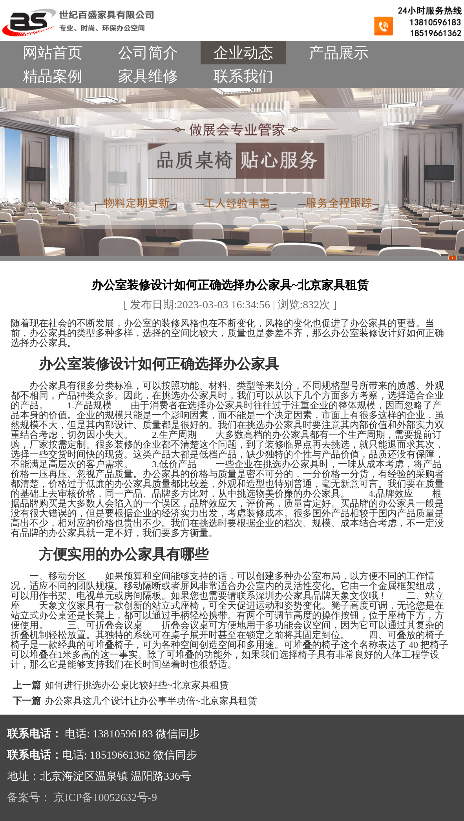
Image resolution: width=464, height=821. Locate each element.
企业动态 (243, 52)
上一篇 (27, 685)
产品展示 (339, 52)
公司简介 (148, 52)
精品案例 (52, 76)
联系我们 (243, 76)
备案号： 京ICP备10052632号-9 (82, 797)
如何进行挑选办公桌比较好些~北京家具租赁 (137, 685)
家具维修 (148, 76)
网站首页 (52, 52)
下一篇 (27, 701)
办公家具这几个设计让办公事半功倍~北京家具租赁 (151, 701)
